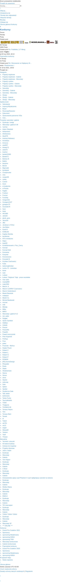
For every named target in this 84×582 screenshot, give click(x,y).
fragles (6, 52)
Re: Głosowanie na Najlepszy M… (20, 63)
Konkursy (5, 29)
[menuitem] (5, 13)
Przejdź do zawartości (7, 3)
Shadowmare (8, 65)
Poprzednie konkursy (7, 56)
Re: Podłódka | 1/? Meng (17, 49)
